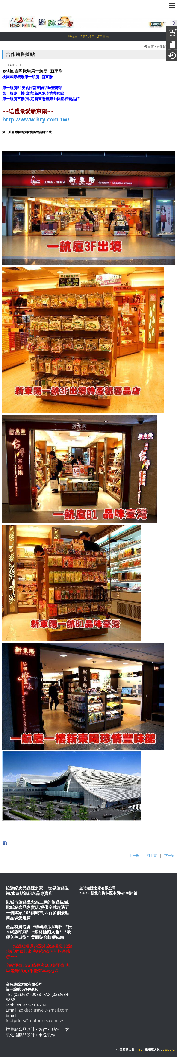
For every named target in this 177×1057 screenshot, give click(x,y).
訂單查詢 (103, 36)
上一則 (134, 855)
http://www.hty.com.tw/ (36, 119)
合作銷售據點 (166, 47)
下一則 (169, 855)
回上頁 (152, 855)
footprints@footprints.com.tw (34, 1020)
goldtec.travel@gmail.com (43, 1010)
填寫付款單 (87, 36)
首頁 (151, 47)
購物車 (72, 36)
